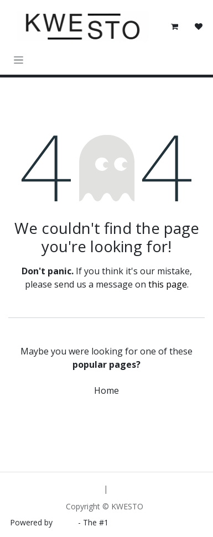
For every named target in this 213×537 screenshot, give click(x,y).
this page (167, 284)
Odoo (66, 522)
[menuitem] (76, 488)
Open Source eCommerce (157, 522)
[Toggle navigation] (18, 59)
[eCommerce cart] (174, 27)
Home (106, 390)
